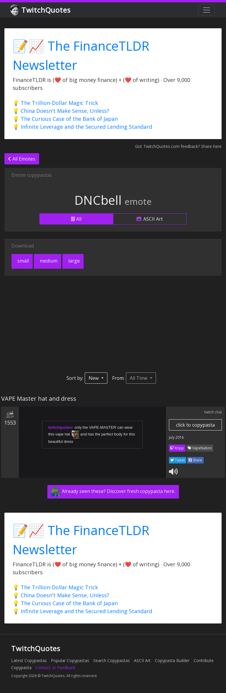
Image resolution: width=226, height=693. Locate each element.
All (76, 219)
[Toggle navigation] (206, 10)
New (94, 378)
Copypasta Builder (172, 660)
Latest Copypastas (29, 660)
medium (48, 261)
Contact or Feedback (55, 667)
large (73, 261)
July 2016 (176, 437)
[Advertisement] (113, 324)
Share (195, 460)
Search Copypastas (111, 660)
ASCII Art (150, 219)
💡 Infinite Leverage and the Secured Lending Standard (82, 126)
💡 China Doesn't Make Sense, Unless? (61, 110)
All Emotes (21, 159)
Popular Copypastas (70, 660)
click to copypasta (195, 425)
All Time (139, 378)
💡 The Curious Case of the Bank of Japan (65, 118)
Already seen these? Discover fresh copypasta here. (113, 491)
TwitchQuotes (40, 10)
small (22, 261)
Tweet (177, 460)
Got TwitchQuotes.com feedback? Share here (178, 146)
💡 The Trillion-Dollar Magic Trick (55, 102)
